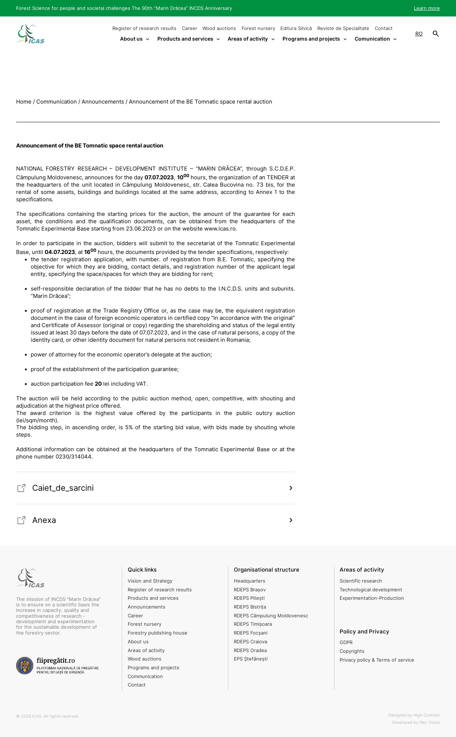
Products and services (153, 598)
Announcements (146, 607)
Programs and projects (153, 667)
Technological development (371, 589)
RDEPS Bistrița (250, 607)
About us (138, 641)
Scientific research (361, 581)
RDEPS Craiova (250, 641)
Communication (145, 676)
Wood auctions (219, 28)
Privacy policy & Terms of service (377, 660)
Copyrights (352, 651)
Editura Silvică (296, 28)
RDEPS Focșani (251, 633)
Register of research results (144, 28)
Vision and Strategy (150, 581)
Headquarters (249, 581)
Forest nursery (258, 28)
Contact (384, 28)
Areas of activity (146, 650)
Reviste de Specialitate (343, 28)
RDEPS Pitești (249, 598)
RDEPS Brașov (250, 589)
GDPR (346, 642)
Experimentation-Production (372, 598)
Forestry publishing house (157, 633)
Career (189, 28)
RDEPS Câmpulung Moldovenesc (271, 615)
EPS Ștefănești (251, 659)
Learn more (427, 8)
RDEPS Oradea (250, 650)
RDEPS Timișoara (253, 624)
